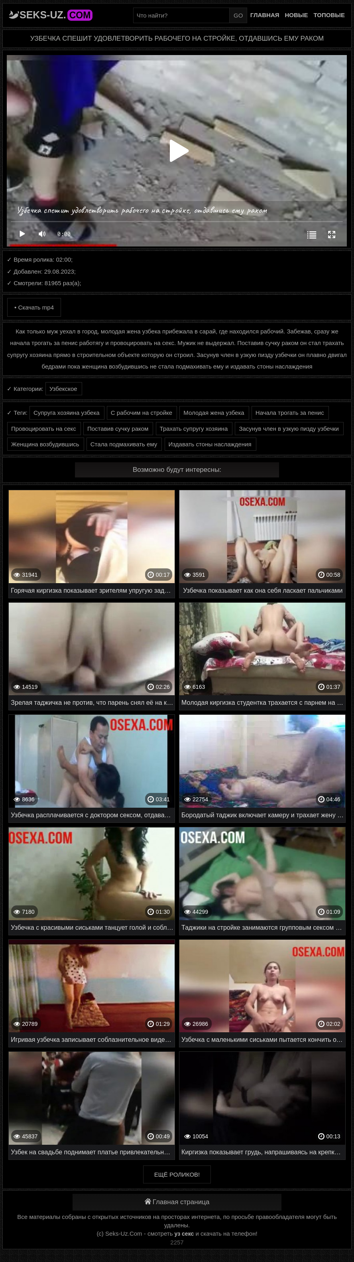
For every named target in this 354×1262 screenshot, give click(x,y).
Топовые (329, 15)
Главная (264, 15)
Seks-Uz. (56, 14)
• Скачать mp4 (34, 307)
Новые (296, 15)
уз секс (184, 1233)
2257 (176, 1242)
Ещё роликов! (177, 1174)
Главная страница (177, 1202)
